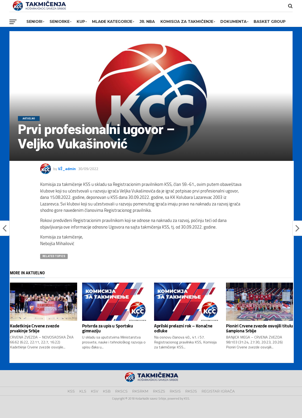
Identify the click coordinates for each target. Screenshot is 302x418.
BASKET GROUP (269, 21)
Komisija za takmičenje (186, 21)
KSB (107, 391)
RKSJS (191, 391)
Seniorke (60, 21)
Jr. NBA (147, 21)
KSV (94, 391)
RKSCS (121, 391)
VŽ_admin (67, 168)
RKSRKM (140, 391)
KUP (81, 21)
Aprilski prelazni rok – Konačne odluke (183, 328)
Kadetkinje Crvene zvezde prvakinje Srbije (34, 328)
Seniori (34, 21)
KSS (71, 391)
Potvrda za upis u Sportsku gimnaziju (107, 328)
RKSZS (159, 391)
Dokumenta (233, 21)
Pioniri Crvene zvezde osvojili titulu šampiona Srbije (259, 328)
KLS (82, 391)
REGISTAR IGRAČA (218, 391)
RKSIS (175, 391)
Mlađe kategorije (112, 21)
